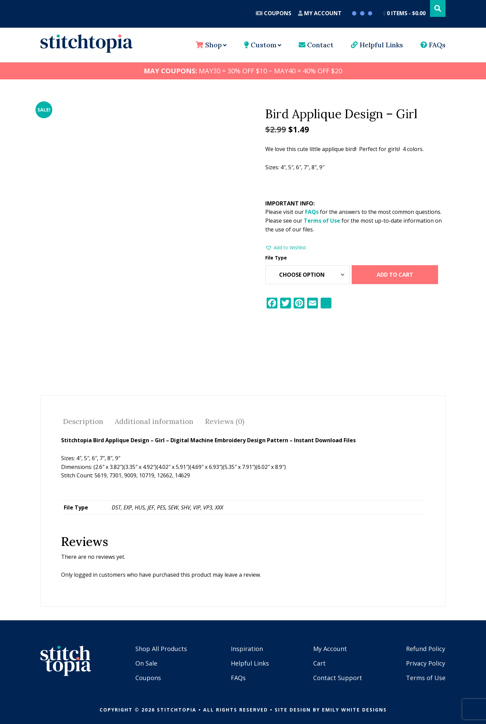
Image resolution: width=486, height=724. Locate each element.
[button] (285, 247)
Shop (209, 45)
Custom (260, 45)
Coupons (273, 13)
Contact (316, 45)
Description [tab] (83, 418)
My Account (320, 13)
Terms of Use (322, 220)
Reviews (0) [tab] (224, 418)
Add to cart (395, 274)
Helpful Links (377, 45)
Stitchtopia (86, 43)
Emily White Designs (354, 707)
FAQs (433, 45)
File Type (276, 257)
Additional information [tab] (154, 418)
